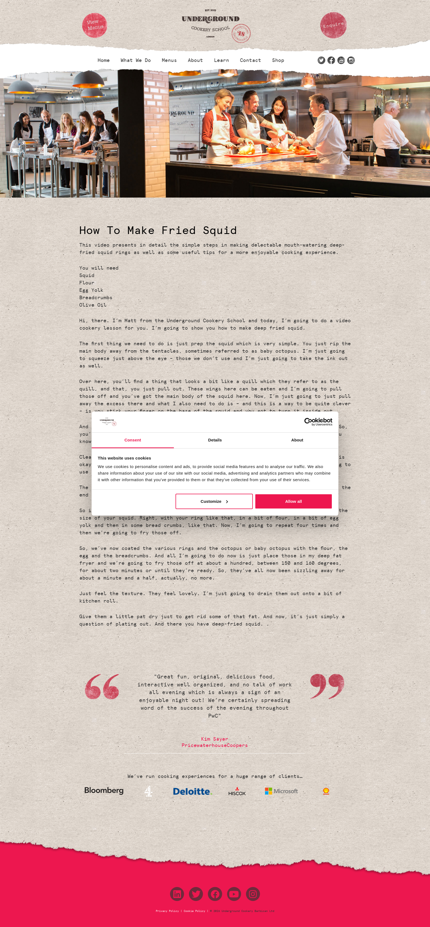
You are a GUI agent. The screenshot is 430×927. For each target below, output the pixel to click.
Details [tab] (215, 440)
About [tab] (297, 440)
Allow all (293, 501)
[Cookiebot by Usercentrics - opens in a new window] (308, 422)
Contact (250, 60)
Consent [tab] (133, 440)
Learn (221, 60)
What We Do (136, 60)
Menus (169, 60)
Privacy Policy (168, 911)
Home (104, 60)
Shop (278, 60)
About (195, 60)
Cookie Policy (194, 911)
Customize (214, 501)
